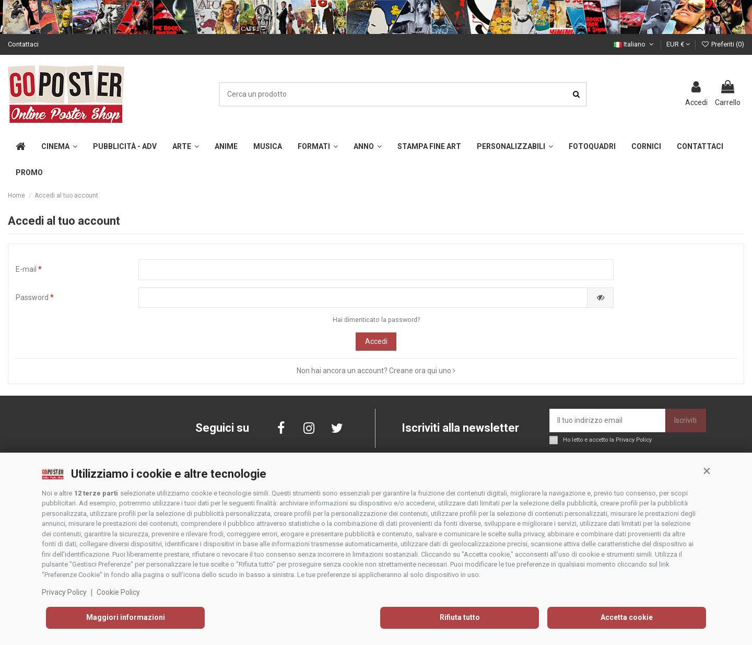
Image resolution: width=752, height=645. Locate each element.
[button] (706, 471)
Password (35, 297)
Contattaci (23, 44)
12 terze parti (96, 493)
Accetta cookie (627, 617)
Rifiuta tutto (460, 617)
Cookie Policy (118, 592)
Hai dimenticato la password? (376, 320)
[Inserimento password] (363, 297)
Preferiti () (722, 44)
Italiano (635, 44)
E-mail (29, 269)
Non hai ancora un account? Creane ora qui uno (376, 370)
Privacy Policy (64, 592)
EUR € (678, 44)
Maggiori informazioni (125, 617)
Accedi (376, 341)
